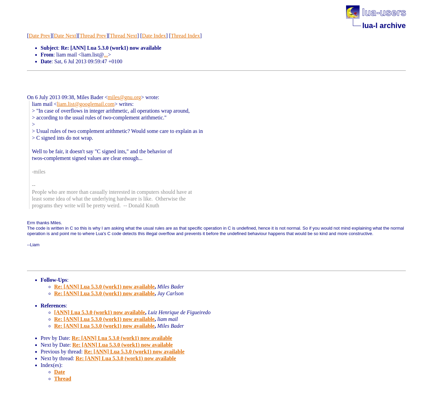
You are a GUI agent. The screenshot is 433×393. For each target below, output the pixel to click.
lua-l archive (384, 25)
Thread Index (185, 36)
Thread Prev (92, 36)
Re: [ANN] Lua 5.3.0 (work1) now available (104, 287)
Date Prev (39, 36)
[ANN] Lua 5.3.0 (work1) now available (99, 312)
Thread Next (123, 36)
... (106, 54)
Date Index (154, 36)
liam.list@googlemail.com (85, 104)
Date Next (65, 36)
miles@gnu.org (124, 97)
